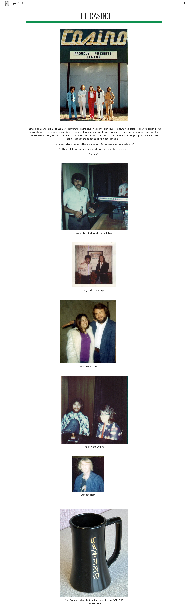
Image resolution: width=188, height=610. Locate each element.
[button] (185, 3)
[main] (94, 17)
